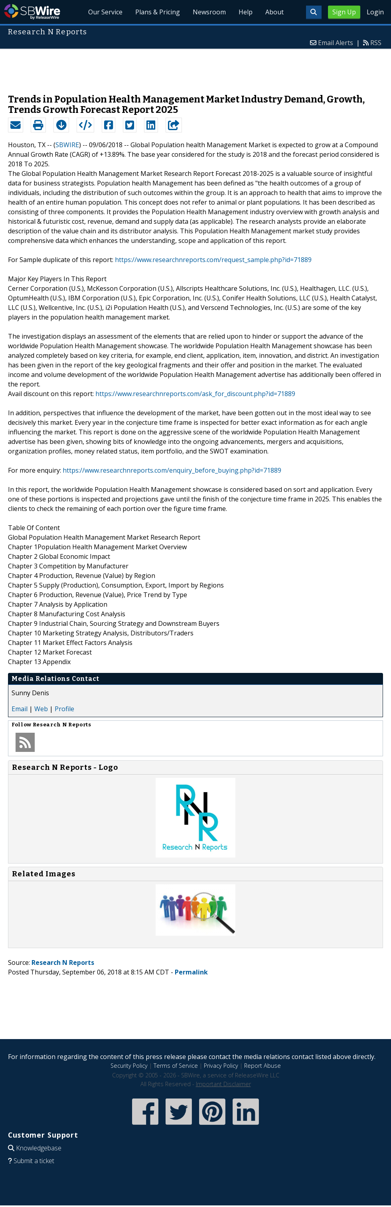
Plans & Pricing (157, 12)
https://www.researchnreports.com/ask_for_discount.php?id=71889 (195, 393)
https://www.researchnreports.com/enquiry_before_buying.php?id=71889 (172, 470)
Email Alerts (335, 42)
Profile (64, 708)
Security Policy (129, 1065)
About (274, 12)
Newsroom (209, 12)
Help (246, 12)
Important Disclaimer (223, 1084)
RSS (375, 42)
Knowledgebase (38, 1148)
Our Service (105, 12)
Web (41, 708)
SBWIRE (67, 144)
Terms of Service (176, 1065)
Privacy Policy (221, 1065)
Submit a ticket (34, 1160)
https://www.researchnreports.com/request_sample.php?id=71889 (213, 259)
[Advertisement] (195, 67)
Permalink (191, 972)
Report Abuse (262, 1065)
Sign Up (344, 12)
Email (20, 708)
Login (375, 12)
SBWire (32, 12)
